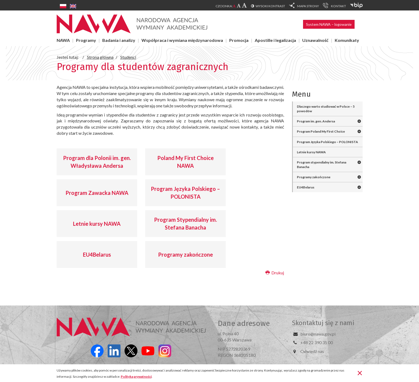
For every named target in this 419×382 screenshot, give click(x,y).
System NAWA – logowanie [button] (329, 24)
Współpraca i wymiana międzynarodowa (182, 40)
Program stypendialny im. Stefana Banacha (321, 164)
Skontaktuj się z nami (323, 323)
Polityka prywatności (136, 376)
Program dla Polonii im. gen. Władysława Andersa (97, 162)
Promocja (239, 40)
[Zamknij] (360, 372)
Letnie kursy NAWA (97, 223)
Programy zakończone (185, 254)
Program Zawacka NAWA (96, 193)
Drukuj (274, 272)
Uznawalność (315, 40)
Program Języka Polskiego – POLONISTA (185, 192)
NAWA (63, 40)
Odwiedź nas (312, 351)
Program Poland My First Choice (321, 131)
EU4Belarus (97, 254)
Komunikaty (347, 40)
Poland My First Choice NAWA (185, 162)
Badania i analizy (118, 40)
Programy (86, 40)
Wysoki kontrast (270, 6)
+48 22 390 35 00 (316, 342)
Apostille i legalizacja (275, 40)
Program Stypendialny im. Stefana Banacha (185, 223)
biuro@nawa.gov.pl (318, 333)
